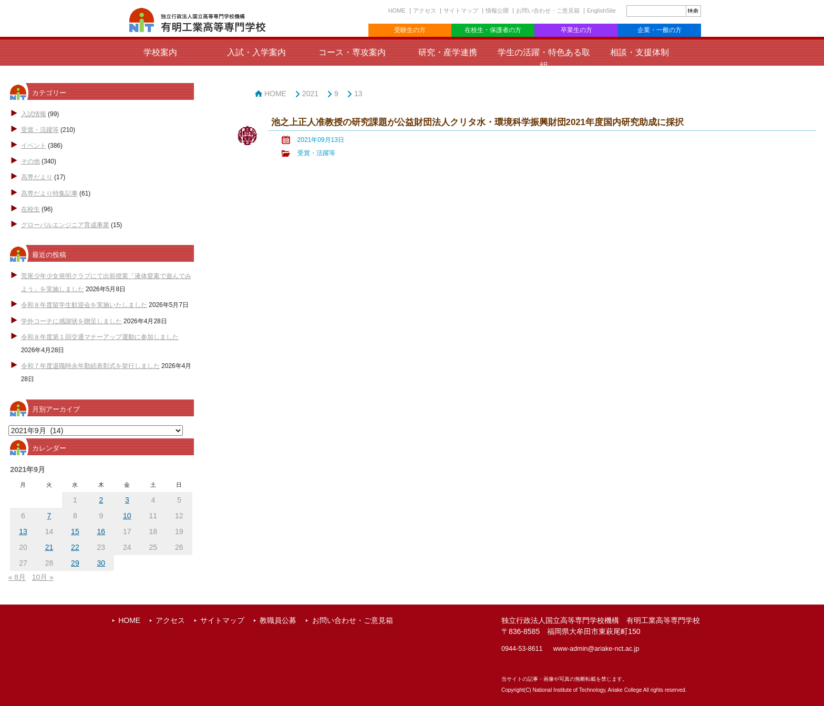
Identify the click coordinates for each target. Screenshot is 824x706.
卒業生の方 (576, 30)
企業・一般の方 (659, 30)
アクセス (424, 10)
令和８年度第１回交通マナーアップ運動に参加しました (100, 337)
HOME (397, 10)
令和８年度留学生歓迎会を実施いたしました (84, 305)
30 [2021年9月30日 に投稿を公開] (101, 563)
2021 (310, 93)
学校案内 (160, 52)
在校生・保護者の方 (493, 30)
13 (358, 93)
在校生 (30, 209)
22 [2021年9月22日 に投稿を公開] (75, 547)
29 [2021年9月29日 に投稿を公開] (75, 563)
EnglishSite (601, 10)
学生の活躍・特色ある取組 (544, 59)
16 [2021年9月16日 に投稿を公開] (101, 531)
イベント (33, 145)
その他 (30, 161)
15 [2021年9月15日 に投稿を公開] (75, 531)
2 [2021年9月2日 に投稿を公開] (101, 500)
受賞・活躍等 (40, 130)
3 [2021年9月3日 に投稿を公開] (127, 500)
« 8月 (17, 577)
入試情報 (33, 114)
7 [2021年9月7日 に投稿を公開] (49, 515)
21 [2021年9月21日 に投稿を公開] (49, 547)
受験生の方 (410, 30)
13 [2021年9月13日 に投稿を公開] (23, 531)
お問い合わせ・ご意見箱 (548, 10)
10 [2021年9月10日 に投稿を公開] (127, 515)
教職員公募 (278, 620)
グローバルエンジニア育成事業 (65, 225)
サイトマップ (461, 10)
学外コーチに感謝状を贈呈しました (71, 321)
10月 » (43, 577)
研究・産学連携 (447, 52)
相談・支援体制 (639, 52)
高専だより (37, 177)
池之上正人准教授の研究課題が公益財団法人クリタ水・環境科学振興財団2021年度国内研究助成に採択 (477, 122)
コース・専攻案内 (352, 52)
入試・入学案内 (256, 52)
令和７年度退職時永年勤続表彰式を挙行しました (90, 366)
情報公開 (497, 10)
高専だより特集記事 (49, 193)
